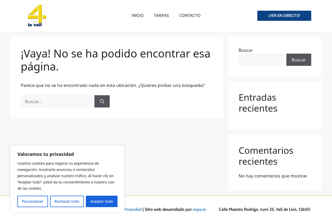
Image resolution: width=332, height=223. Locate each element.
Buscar (246, 50)
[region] (67, 179)
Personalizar (32, 201)
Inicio (137, 15)
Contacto (189, 15)
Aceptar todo (102, 201)
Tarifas (161, 15)
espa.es (199, 209)
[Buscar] (102, 101)
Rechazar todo (66, 201)
